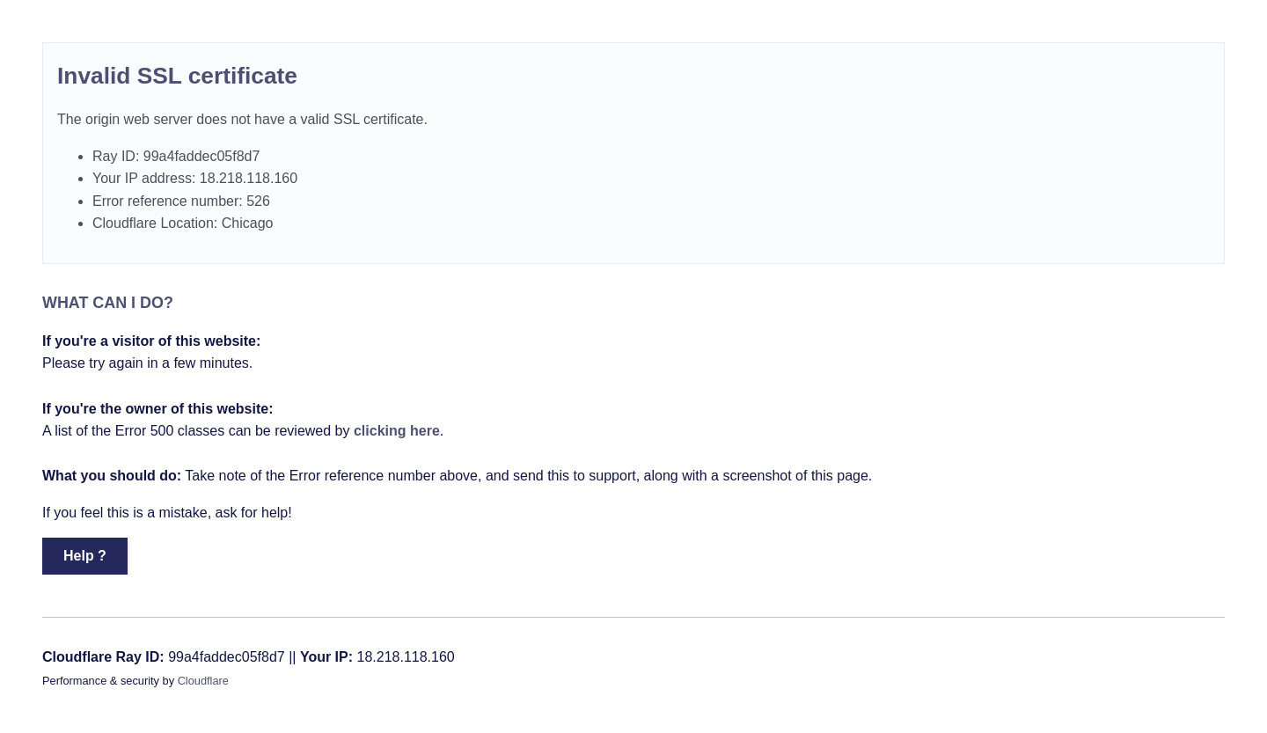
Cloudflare (203, 680)
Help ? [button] (84, 555)
